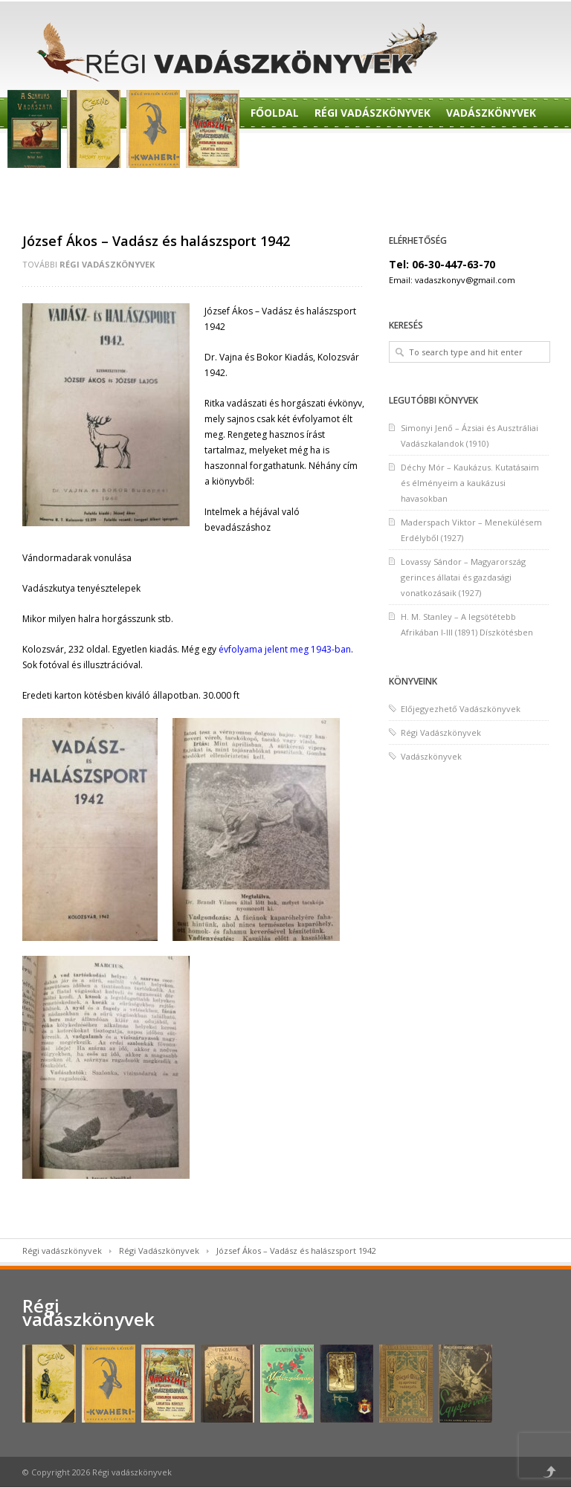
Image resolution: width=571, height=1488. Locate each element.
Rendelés (277, 150)
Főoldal (275, 113)
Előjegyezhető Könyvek (464, 150)
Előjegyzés (349, 150)
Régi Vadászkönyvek (372, 113)
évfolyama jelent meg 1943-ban (285, 649)
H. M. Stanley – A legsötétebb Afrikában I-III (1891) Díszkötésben (467, 624)
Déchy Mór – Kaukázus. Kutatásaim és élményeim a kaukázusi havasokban (470, 483)
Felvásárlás (286, 188)
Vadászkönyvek (491, 113)
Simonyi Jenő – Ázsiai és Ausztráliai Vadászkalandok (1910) (469, 435)
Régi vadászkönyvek (62, 1250)
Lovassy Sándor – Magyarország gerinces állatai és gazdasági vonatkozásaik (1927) (463, 577)
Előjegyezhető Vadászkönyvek (460, 708)
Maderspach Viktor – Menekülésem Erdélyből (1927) (471, 530)
